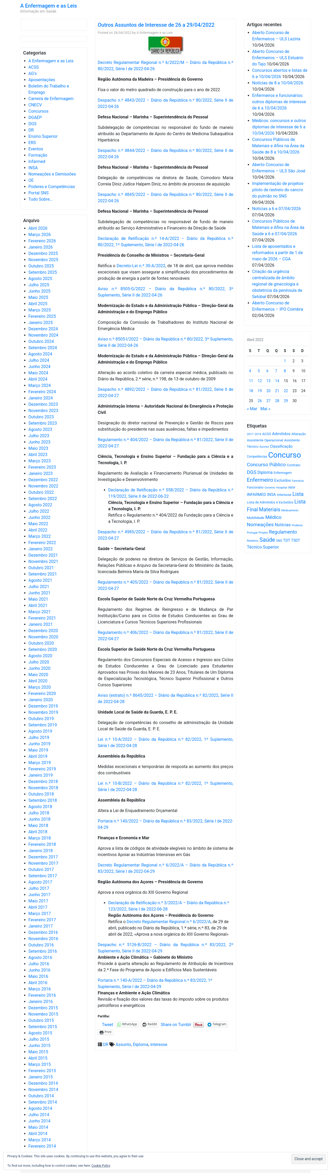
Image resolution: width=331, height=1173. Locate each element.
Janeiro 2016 (41, 1001)
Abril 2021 (38, 605)
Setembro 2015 (43, 1026)
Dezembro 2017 (43, 856)
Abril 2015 (38, 1058)
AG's (33, 73)
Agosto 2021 (40, 580)
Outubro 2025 (41, 266)
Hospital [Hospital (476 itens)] (281, 487)
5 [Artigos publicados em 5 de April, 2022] (259, 371)
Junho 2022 (40, 517)
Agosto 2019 (40, 731)
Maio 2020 (38, 674)
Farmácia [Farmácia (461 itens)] (298, 481)
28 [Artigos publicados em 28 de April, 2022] (277, 401)
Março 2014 (40, 1139)
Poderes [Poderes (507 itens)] (297, 525)
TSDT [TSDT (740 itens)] (295, 540)
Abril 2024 (38, 379)
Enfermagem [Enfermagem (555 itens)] (283, 473)
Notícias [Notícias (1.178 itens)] (283, 524)
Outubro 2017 (41, 869)
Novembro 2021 (43, 561)
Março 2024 (40, 385)
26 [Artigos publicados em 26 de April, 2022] (260, 401)
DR (31, 130)
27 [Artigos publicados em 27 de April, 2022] (268, 401)
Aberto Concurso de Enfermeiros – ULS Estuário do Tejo (278, 58)
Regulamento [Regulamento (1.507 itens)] (283, 532)
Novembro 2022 (43, 486)
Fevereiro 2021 (42, 618)
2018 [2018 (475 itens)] (258, 434)
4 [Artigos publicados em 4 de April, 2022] (250, 371)
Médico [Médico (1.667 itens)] (273, 517)
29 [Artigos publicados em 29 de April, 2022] (286, 401)
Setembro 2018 (43, 800)
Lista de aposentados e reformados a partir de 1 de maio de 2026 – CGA (277, 252)
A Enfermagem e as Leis (48, 6)
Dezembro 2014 (43, 1083)
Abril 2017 (38, 907)
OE (31, 180)
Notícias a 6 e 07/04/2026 (276, 208)
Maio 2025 (38, 297)
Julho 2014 (39, 1114)
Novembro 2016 (43, 938)
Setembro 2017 (43, 875)
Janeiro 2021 (41, 624)
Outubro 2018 (41, 794)
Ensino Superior (43, 136)
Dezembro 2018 (43, 781)
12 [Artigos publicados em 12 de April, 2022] (260, 381)
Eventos (36, 148)
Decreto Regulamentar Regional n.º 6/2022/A (169, 921)
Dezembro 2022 (43, 479)
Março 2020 (40, 687)
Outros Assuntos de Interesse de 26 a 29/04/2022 (156, 25)
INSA (33, 167)
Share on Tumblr (176, 1024)
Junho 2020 (40, 668)
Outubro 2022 (41, 492)
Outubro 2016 (41, 944)
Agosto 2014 (40, 1108)
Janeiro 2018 (41, 850)
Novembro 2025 (43, 259)
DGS (33, 123)
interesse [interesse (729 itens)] (284, 494)
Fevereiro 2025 (42, 316)
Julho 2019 (39, 737)
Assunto (123, 1044)
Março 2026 (40, 234)
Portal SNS (39, 192)
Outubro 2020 (41, 643)
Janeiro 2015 (41, 1077)
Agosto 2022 (40, 504)
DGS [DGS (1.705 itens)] (251, 472)
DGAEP (35, 117)
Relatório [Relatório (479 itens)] (253, 540)
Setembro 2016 (43, 951)
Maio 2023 (38, 448)
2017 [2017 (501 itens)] (250, 434)
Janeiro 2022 (41, 548)
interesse (158, 1044)
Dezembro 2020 (43, 630)
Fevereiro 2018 (42, 844)
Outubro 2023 (41, 416)
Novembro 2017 (43, 863)
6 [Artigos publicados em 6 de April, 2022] (267, 371)
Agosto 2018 (40, 806)
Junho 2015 (40, 1045)
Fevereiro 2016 (42, 995)
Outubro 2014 (41, 1095)
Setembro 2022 (43, 498)
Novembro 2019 (43, 712)
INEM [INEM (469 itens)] (291, 487)
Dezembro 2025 (43, 253)
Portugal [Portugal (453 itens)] (252, 532)
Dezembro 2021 (43, 555)
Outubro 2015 (41, 1020)
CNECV (35, 104)
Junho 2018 (40, 819)
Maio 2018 (38, 825)
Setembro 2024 (43, 347)
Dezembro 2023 (43, 404)
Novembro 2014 (43, 1089)
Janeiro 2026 (41, 247)
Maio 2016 (38, 976)
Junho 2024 (40, 366)
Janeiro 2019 (41, 775)
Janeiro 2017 (41, 926)
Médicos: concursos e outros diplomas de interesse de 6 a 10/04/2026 (279, 127)
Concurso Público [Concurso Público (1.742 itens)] (266, 465)
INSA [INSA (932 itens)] (271, 494)
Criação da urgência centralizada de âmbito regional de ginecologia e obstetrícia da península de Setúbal (277, 284)
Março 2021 (40, 611)
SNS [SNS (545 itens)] (279, 540)
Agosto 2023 (40, 429)
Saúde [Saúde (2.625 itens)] (267, 539)
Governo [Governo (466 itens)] (270, 487)
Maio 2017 (38, 900)
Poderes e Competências (52, 186)
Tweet (107, 1024)
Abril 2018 (38, 831)
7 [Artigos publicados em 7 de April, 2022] (276, 371)
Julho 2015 (39, 1039)
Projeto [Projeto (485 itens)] (263, 532)
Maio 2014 (38, 1127)
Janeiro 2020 (41, 699)
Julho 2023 (39, 435)
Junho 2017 (40, 894)
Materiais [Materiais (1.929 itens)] (269, 510)
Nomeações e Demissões (52, 174)
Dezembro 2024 (43, 328)
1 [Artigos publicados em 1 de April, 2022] (285, 361)
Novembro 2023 (43, 410)
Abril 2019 (38, 756)
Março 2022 (40, 536)
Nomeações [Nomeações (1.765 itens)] (260, 525)
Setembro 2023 (43, 423)
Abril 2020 (38, 680)
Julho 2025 (39, 284)
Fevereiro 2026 (42, 240)
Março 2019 (40, 762)
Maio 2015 (38, 1051)
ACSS (34, 67)
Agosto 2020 (40, 655)
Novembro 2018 (43, 787)
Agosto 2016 (40, 957)
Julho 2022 (39, 511)
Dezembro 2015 (43, 1007)
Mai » (265, 408)
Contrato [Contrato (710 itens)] (293, 465)
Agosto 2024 (40, 354)
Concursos (39, 111)
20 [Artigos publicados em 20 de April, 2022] (268, 391)
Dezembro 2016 (43, 932)
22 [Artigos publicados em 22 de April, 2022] (286, 391)
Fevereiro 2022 (42, 542)
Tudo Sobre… (41, 199)
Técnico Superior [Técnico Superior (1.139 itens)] (263, 547)
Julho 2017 (39, 888)
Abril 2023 (38, 454)
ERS (32, 142)
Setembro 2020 (43, 649)
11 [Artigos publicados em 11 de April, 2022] (251, 381)
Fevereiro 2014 (42, 1146)
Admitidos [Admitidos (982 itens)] (281, 433)
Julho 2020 (39, 662)
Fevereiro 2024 (42, 391)
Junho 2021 (40, 592)
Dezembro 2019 (43, 706)
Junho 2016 (40, 970)
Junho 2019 (40, 743)
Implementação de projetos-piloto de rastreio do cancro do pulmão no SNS (278, 190)
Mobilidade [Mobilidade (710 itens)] (256, 518)
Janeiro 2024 (41, 398)
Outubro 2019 (41, 718)
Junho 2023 (40, 442)
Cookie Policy (101, 1165)
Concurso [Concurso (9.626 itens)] (284, 455)
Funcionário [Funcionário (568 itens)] (255, 487)
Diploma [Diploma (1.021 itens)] (265, 472)
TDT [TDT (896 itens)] (286, 540)
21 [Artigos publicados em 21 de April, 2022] (277, 391)
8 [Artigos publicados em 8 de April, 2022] (285, 371)
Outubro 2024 (41, 341)
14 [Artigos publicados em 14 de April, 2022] (277, 381)
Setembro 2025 (43, 272)
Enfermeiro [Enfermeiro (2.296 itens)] (260, 480)
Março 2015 (40, 1064)
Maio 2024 (38, 372)
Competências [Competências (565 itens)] (257, 456)
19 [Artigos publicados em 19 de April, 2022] (260, 391)
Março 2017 (40, 913)
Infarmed (37, 161)
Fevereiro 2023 (42, 467)
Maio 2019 (38, 750)
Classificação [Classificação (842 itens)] (281, 446)
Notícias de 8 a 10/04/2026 (277, 82)
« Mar (252, 408)
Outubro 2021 (41, 567)
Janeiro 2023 (41, 473)
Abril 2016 (38, 982)
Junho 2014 (40, 1121)
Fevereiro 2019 (42, 768)
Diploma (140, 1044)
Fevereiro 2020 (42, 693)
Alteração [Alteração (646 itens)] (298, 434)
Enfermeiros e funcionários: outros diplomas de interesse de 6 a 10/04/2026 (279, 102)
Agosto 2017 (40, 882)
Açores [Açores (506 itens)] (264, 446)
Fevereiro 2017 (42, 919)
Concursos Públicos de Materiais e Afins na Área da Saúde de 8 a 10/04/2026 (278, 146)
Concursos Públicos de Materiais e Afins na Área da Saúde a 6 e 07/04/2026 (278, 227)
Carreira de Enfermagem (51, 98)
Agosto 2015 (40, 1033)
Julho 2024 (39, 360)
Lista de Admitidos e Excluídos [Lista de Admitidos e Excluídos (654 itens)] (270, 502)
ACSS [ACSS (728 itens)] (266, 434)
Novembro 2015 (43, 1014)
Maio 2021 (38, 599)
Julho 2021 (39, 586)
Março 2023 (40, 460)
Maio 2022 (38, 523)
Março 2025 (40, 310)
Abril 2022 (38, 530)
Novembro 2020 (43, 636)
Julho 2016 (39, 963)
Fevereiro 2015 (42, 1070)
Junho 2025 (40, 291)
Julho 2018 (39, 812)
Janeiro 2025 (41, 322)
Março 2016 (40, 988)
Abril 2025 (38, 303)
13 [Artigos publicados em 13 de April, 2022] (268, 381)
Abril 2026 (38, 228)
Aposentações (42, 79)
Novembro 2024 (43, 335)
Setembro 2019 (43, 724)
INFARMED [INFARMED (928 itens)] (256, 494)
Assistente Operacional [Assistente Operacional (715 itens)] (265, 440)
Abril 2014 (38, 1133)
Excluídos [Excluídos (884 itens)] (282, 480)
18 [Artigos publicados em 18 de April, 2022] (251, 391)
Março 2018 (40, 838)
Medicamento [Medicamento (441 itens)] (289, 510)
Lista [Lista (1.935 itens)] (298, 494)
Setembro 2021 (43, 574)
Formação (38, 155)
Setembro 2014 (43, 1102)
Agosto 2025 (40, 278)
